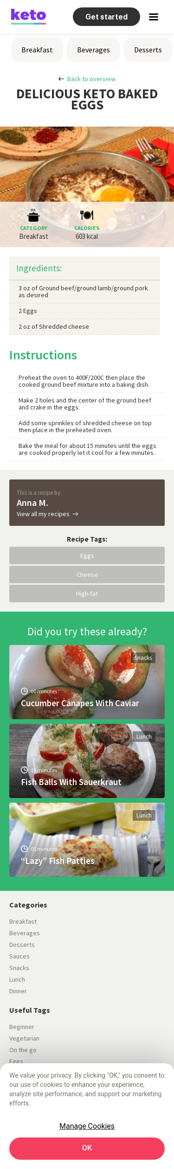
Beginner (21, 1026)
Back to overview (91, 79)
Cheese (87, 574)
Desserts (148, 49)
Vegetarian (24, 1038)
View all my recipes (43, 514)
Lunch (144, 737)
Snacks (143, 658)
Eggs (87, 555)
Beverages (93, 49)
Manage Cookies (87, 1126)
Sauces (19, 956)
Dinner (18, 991)
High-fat (87, 593)
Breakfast (37, 49)
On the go (23, 1050)
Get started (106, 17)
